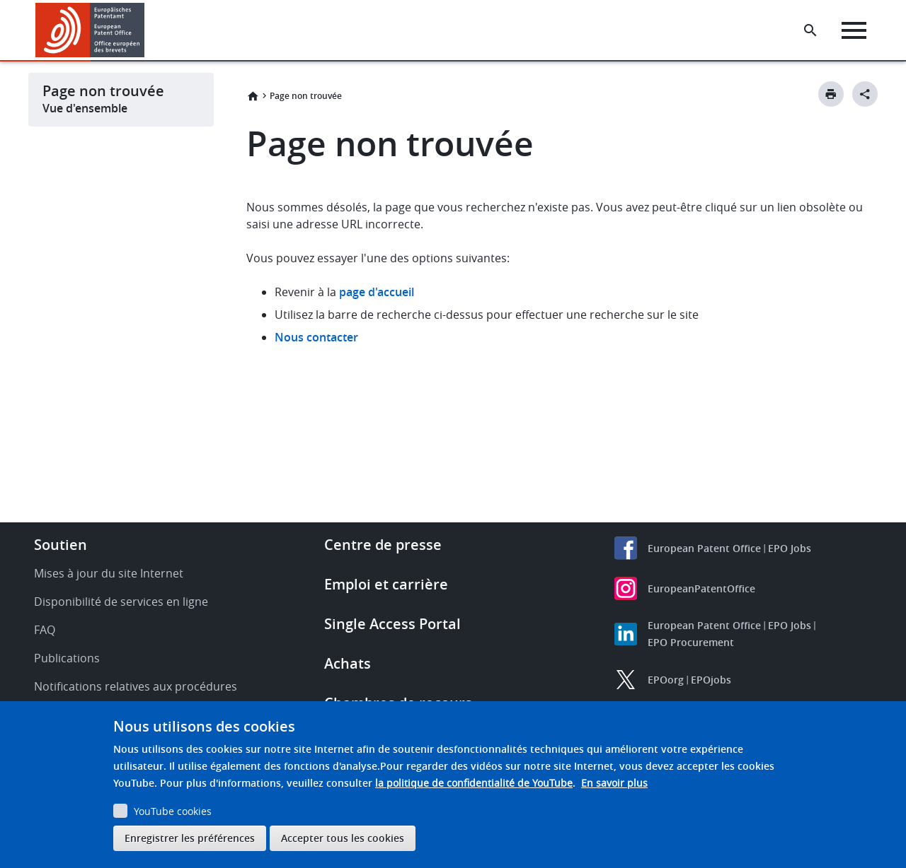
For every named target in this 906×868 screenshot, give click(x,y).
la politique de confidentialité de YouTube (474, 783)
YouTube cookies (173, 811)
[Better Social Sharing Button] (865, 94)
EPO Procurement (691, 642)
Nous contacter (316, 337)
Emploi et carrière (386, 584)
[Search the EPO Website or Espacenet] (810, 30)
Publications (67, 658)
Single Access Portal (392, 623)
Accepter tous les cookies (342, 838)
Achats (347, 663)
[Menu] (854, 30)
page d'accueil (376, 292)
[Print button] (831, 94)
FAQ (44, 630)
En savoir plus (614, 783)
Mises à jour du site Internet (108, 573)
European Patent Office (704, 548)
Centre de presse (383, 544)
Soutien (60, 544)
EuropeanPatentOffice (701, 588)
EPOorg (666, 679)
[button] (147, 30)
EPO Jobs (789, 548)
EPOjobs (711, 679)
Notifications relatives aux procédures (135, 686)
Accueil (252, 96)
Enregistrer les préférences (190, 838)
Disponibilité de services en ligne (121, 601)
